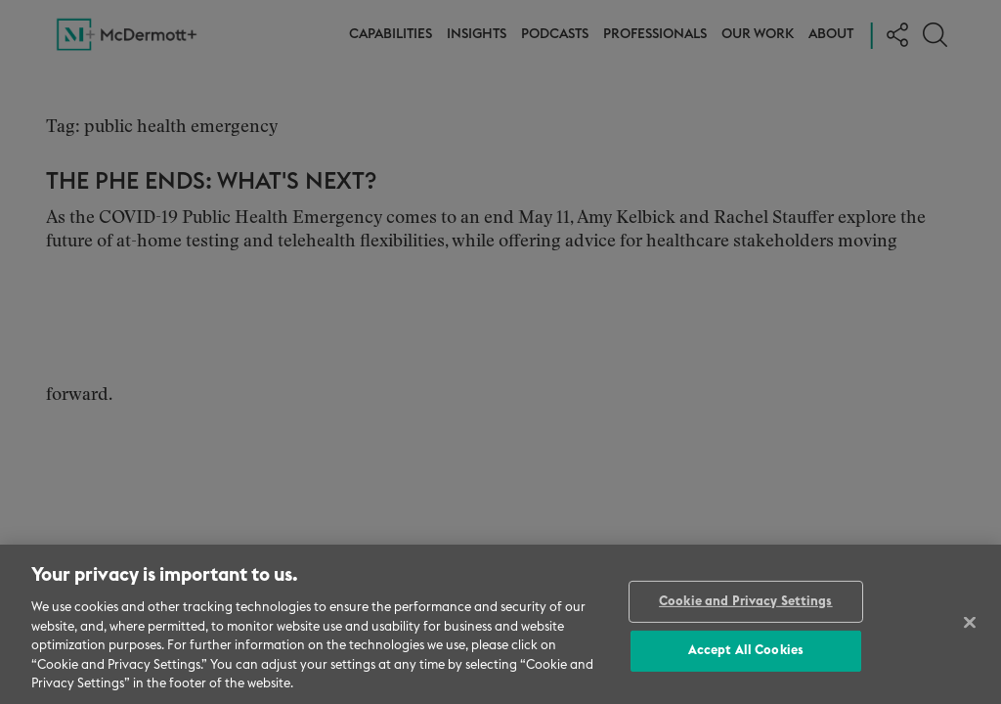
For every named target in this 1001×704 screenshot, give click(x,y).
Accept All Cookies (746, 650)
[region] (500, 624)
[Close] (969, 621)
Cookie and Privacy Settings (746, 601)
